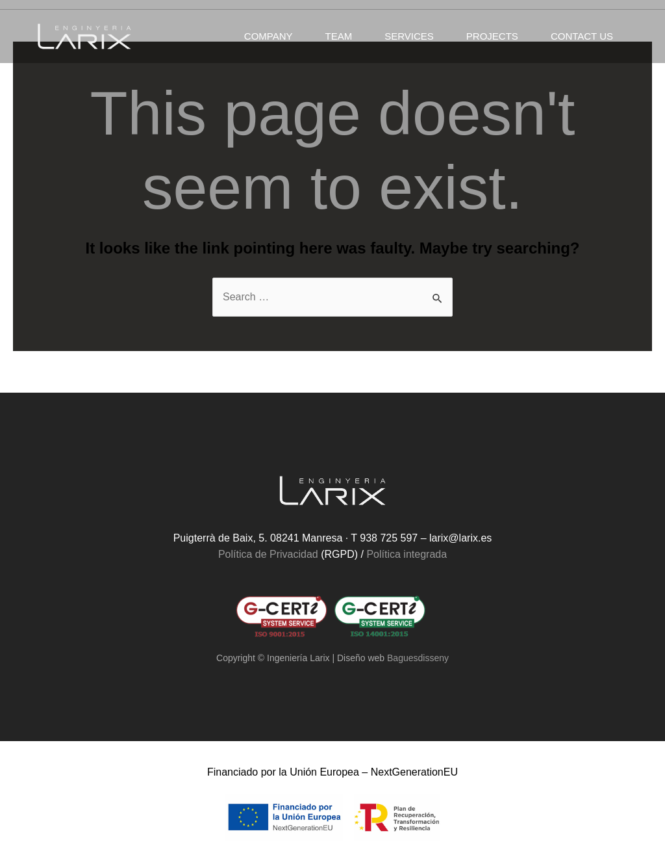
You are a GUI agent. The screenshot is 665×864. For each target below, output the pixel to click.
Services (409, 36)
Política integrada (406, 554)
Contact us (582, 36)
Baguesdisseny (418, 658)
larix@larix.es (460, 537)
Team (339, 36)
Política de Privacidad (268, 554)
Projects (492, 36)
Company (268, 36)
